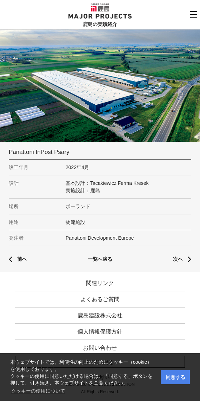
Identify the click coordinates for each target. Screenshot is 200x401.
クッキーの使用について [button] (38, 391)
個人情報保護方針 (100, 332)
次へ (178, 259)
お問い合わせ (100, 348)
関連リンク (100, 283)
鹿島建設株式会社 (100, 315)
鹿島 (100, 7)
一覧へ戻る (100, 259)
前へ (22, 259)
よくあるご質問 (100, 299)
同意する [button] (175, 377)
